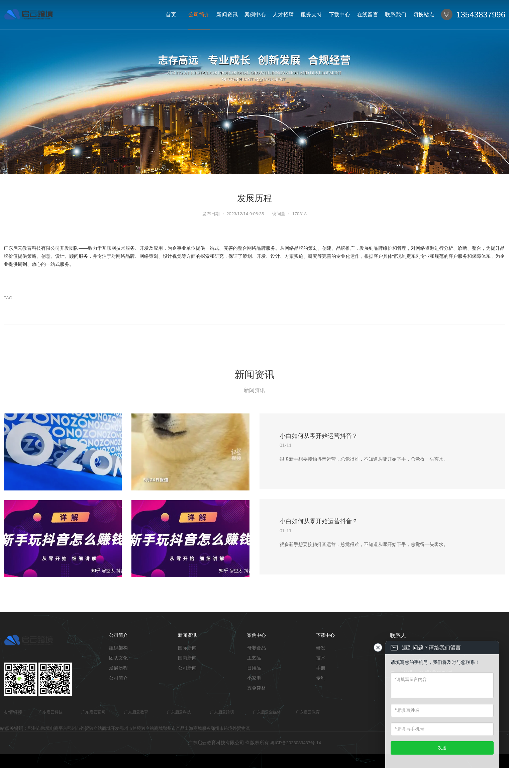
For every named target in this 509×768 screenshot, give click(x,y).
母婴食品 (256, 647)
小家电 (254, 678)
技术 (320, 658)
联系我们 (395, 14)
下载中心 (339, 14)
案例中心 (255, 14)
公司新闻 (187, 668)
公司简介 (199, 14)
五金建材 (256, 688)
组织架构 (118, 647)
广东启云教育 (136, 712)
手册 (320, 668)
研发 (320, 647)
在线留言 (367, 14)
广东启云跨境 (222, 712)
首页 (171, 14)
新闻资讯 (227, 14)
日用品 (254, 668)
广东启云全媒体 (267, 712)
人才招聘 (283, 14)
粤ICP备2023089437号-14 (295, 742)
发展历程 (118, 668)
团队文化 (118, 658)
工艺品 (254, 658)
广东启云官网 (93, 712)
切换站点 (423, 14)
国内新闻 (187, 658)
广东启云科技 (50, 712)
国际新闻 (187, 647)
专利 (320, 678)
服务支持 (311, 14)
